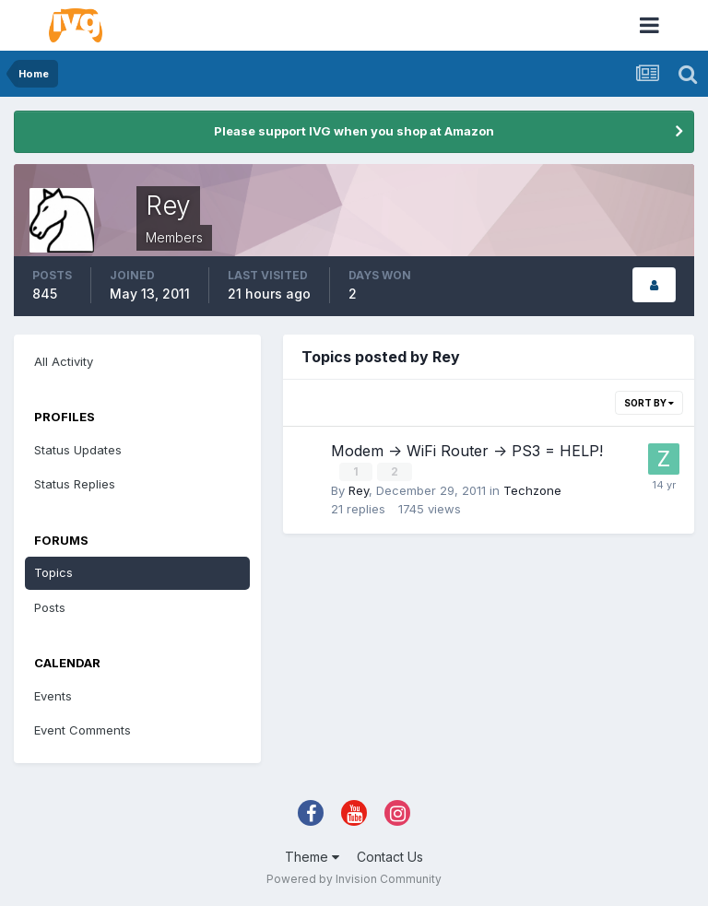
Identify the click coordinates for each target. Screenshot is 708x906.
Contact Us (390, 857)
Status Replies (74, 484)
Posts (49, 607)
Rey (358, 489)
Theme (312, 857)
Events (53, 695)
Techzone (532, 489)
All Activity (63, 361)
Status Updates (78, 449)
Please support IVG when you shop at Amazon (354, 131)
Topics (53, 572)
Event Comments (82, 730)
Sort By (649, 402)
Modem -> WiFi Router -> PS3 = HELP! (467, 450)
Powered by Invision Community (354, 879)
